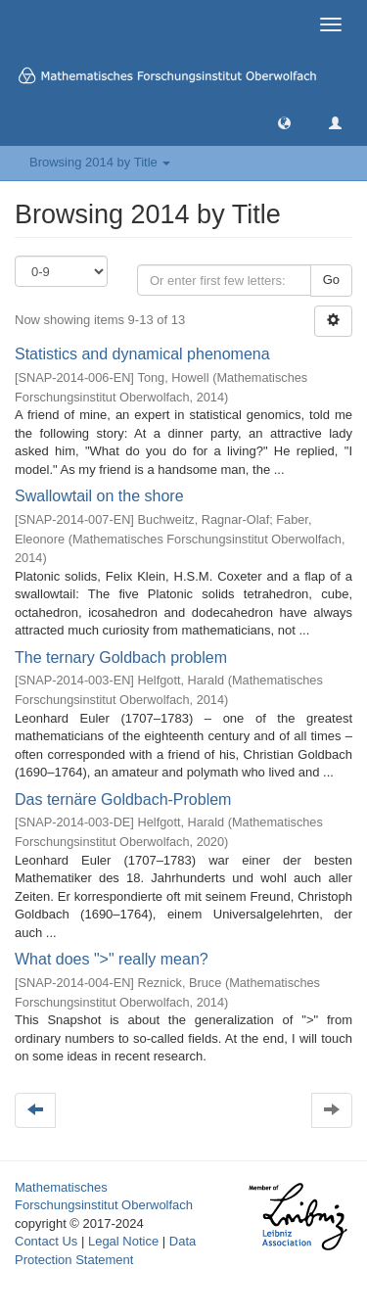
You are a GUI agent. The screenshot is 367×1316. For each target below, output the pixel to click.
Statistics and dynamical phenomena (142, 354)
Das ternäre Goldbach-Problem (123, 799)
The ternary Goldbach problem (121, 657)
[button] (284, 122)
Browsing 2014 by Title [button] (99, 162)
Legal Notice (123, 1241)
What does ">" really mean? (111, 959)
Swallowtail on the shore (99, 496)
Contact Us (46, 1241)
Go (331, 279)
